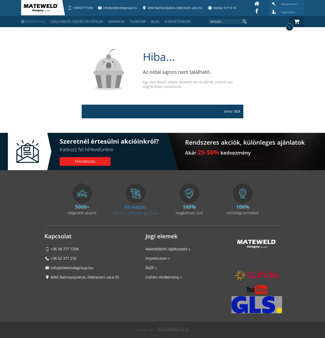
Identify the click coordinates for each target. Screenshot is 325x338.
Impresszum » (158, 258)
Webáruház (33, 21)
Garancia (116, 21)
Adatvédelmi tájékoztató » (168, 248)
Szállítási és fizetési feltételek (76, 21)
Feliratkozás (85, 161)
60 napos (136, 206)
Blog (155, 21)
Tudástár (138, 21)
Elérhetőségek (178, 21)
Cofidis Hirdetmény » (164, 277)
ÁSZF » (151, 267)
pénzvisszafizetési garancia (135, 212)
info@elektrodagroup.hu (72, 267)
